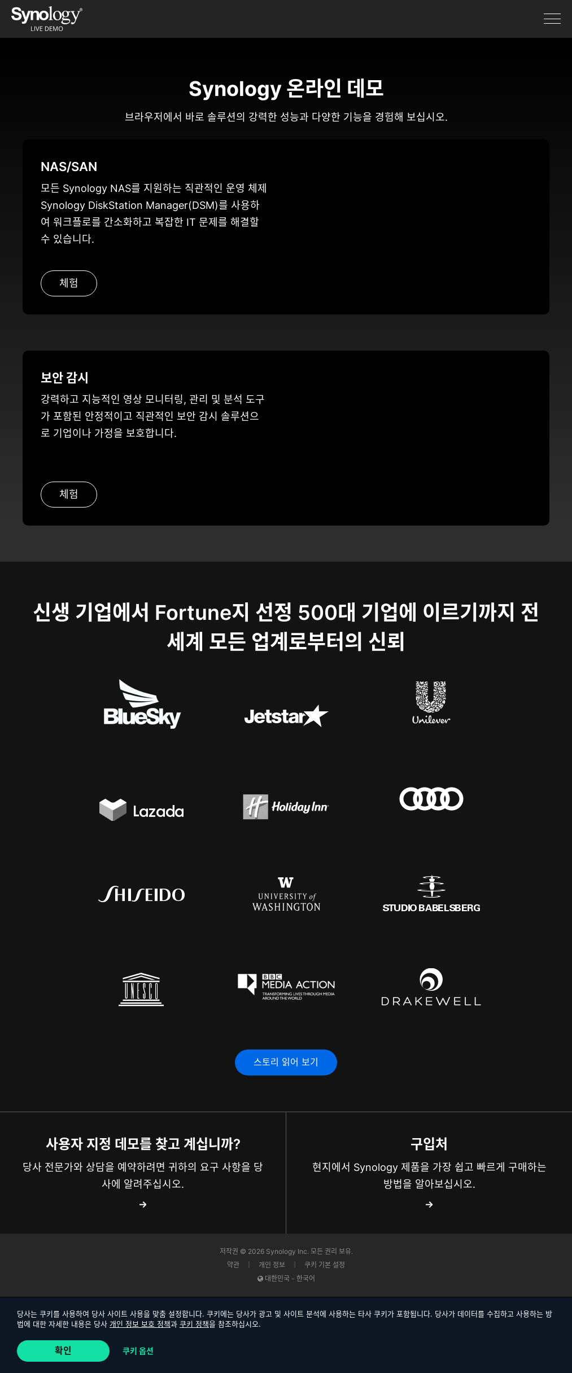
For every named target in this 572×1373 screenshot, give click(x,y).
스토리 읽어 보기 (286, 1062)
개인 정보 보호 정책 (140, 1323)
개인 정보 (273, 1265)
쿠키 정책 (194, 1323)
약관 (234, 1265)
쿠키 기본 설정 (324, 1265)
